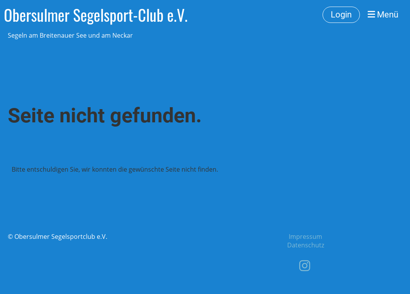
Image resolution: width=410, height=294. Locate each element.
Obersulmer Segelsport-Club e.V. (96, 15)
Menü (383, 14)
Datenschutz (305, 245)
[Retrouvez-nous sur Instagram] (304, 265)
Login (341, 14)
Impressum (305, 236)
